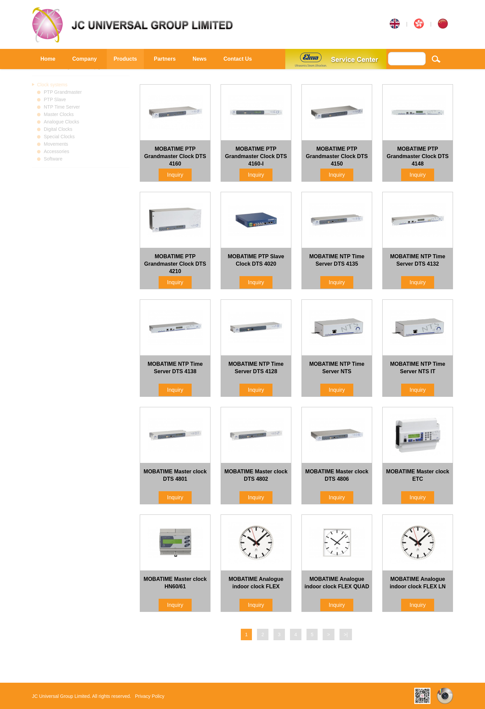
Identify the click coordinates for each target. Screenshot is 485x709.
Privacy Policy (149, 696)
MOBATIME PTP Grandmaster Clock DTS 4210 (175, 264)
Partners (165, 59)
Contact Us (237, 59)
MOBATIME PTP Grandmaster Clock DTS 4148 (418, 156)
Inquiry (175, 175)
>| (346, 634)
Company (84, 59)
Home (47, 59)
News (200, 59)
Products (125, 59)
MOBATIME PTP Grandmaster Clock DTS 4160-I (256, 156)
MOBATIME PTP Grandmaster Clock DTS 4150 (337, 156)
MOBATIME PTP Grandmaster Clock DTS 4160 (175, 156)
